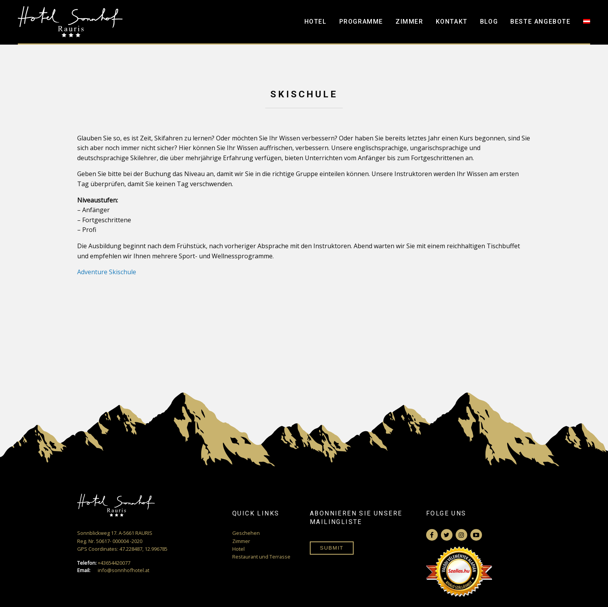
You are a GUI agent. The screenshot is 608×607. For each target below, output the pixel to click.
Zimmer (409, 21)
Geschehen (246, 532)
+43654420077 (103, 563)
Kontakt (452, 21)
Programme (361, 21)
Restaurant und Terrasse (261, 556)
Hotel (315, 21)
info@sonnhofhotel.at (113, 570)
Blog (489, 21)
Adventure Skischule (106, 272)
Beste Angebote (540, 21)
